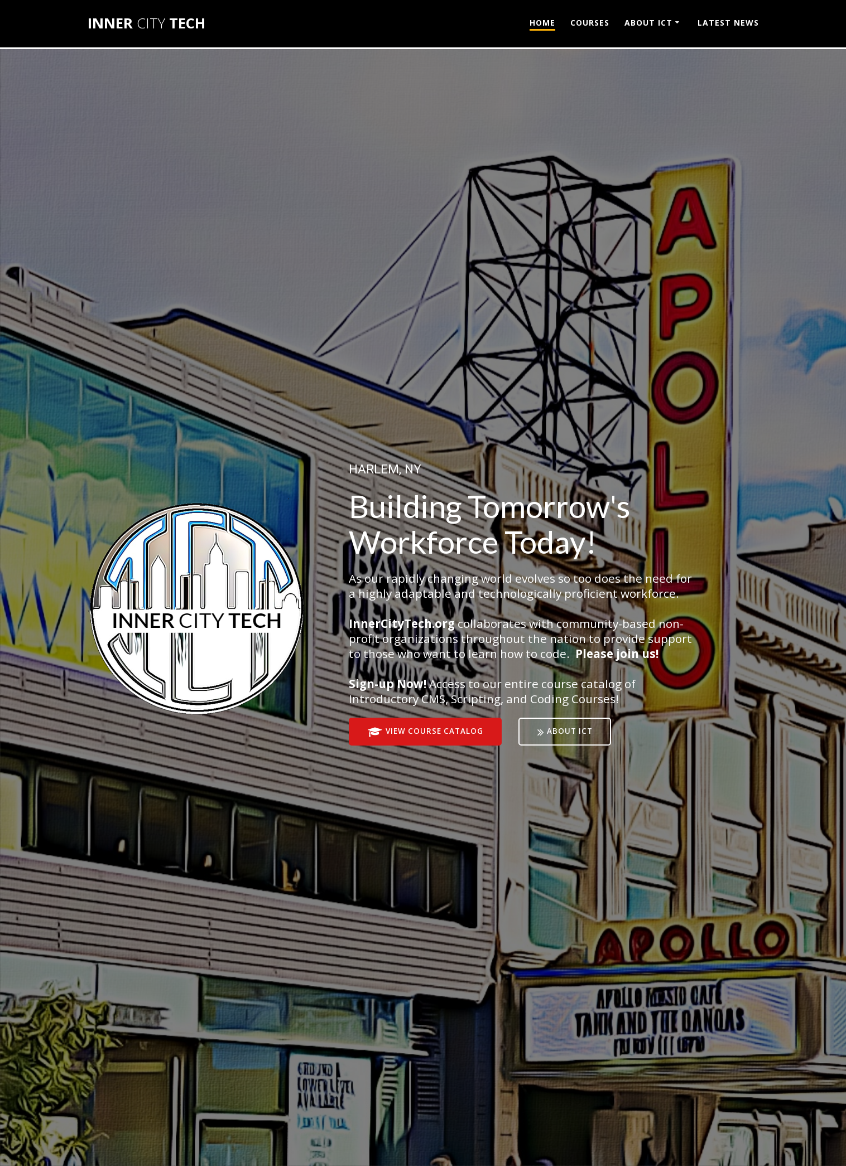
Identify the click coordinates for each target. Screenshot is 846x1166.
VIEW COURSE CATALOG (426, 732)
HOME (542, 22)
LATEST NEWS (728, 22)
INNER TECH (146, 23)
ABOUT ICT (648, 22)
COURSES (589, 22)
